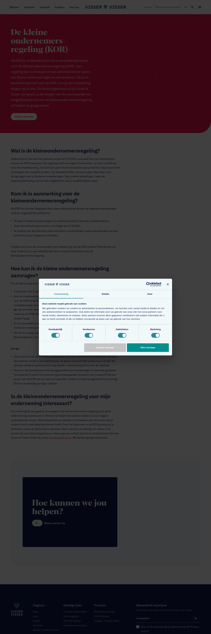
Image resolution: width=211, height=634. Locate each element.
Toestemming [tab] (61, 294)
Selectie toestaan (105, 347)
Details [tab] (105, 294)
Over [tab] (150, 294)
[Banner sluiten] (168, 284)
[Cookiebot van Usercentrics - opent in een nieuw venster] (148, 284)
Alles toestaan (148, 347)
